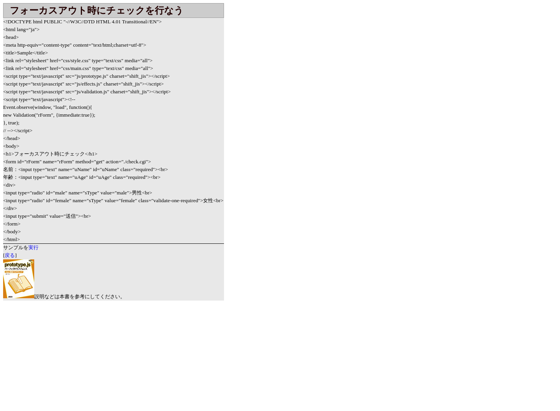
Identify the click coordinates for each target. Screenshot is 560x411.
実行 (33, 247)
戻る (10, 255)
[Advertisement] (68, 355)
